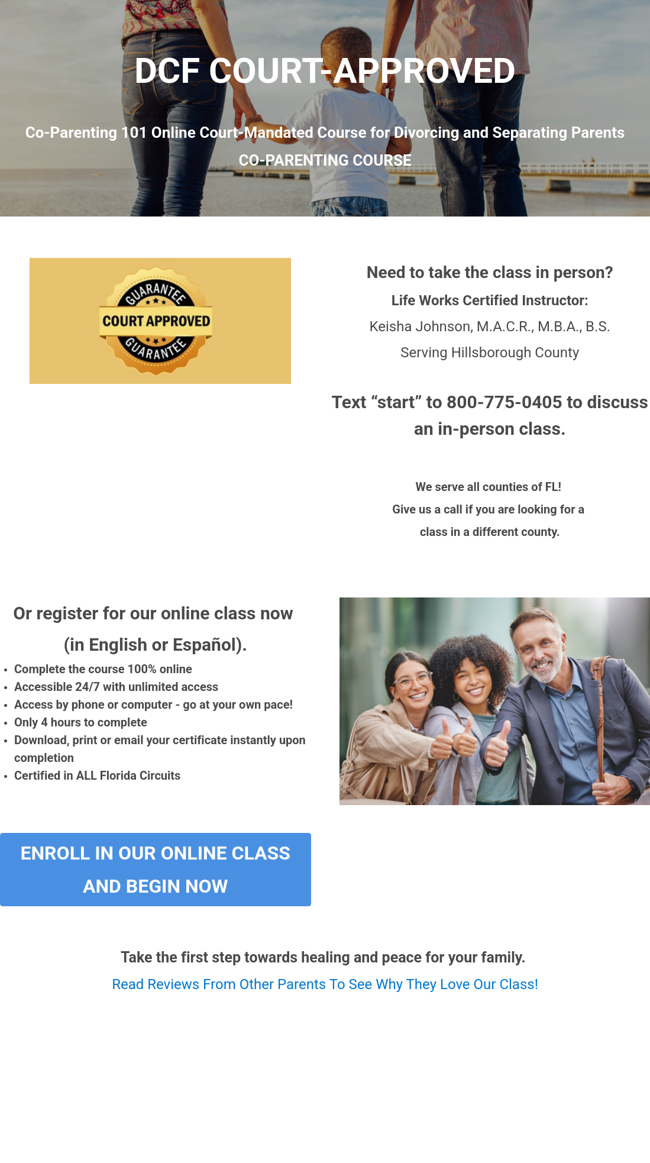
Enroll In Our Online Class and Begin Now (155, 869)
